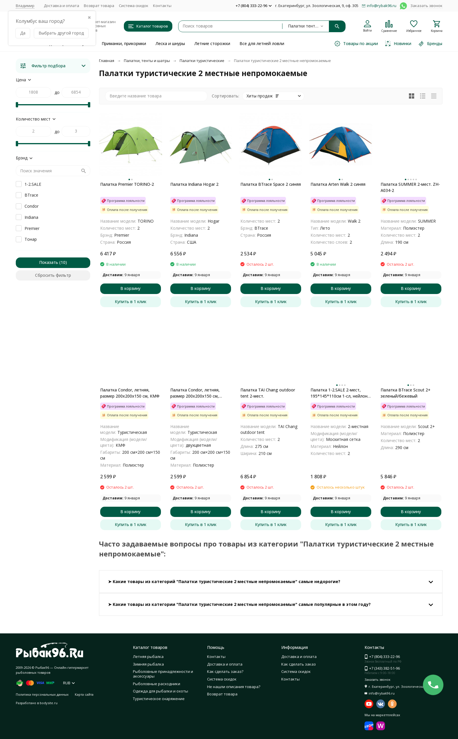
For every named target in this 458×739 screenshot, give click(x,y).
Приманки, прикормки (124, 43)
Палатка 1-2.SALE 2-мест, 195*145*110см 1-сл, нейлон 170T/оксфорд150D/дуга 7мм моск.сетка (339, 393)
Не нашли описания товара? (233, 686)
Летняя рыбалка (148, 656)
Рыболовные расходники (156, 683)
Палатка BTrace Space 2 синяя (270, 184)
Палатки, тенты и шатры (147, 60)
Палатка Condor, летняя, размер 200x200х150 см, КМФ (129, 393)
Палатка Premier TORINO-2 (127, 184)
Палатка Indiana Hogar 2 (194, 184)
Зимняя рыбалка (148, 664)
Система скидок (133, 5)
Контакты (162, 5)
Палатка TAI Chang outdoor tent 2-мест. (267, 393)
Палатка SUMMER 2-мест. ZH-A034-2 (410, 187)
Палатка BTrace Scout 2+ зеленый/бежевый (406, 393)
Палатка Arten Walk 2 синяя (337, 184)
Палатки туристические (202, 60)
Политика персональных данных (42, 694)
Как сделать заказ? (225, 671)
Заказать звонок (426, 5)
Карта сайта (84, 694)
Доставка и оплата (61, 5)
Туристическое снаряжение (159, 698)
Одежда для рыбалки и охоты (160, 691)
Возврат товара (99, 5)
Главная (106, 60)
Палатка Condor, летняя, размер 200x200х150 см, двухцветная (195, 393)
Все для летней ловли (262, 43)
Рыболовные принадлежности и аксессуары (163, 674)
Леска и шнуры (170, 43)
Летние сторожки (212, 43)
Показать (48, 262)
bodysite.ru (49, 703)
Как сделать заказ (298, 664)
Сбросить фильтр (53, 275)
